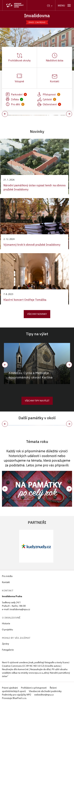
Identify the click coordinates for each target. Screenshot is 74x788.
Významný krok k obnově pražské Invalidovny (33, 283)
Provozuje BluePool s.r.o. (14, 782)
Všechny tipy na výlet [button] (37, 439)
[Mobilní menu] (64, 5)
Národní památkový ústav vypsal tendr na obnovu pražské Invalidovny (30, 226)
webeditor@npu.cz (44, 778)
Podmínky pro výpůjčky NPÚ (17, 778)
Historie (6, 707)
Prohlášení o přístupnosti (34, 772)
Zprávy (5, 727)
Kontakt (6, 666)
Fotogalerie (8, 734)
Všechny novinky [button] (37, 352)
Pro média (7, 660)
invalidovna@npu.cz (20, 693)
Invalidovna (37, 15)
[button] (5, 573)
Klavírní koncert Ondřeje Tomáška (25, 338)
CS (49, 5)
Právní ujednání (10, 772)
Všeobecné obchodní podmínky (45, 775)
